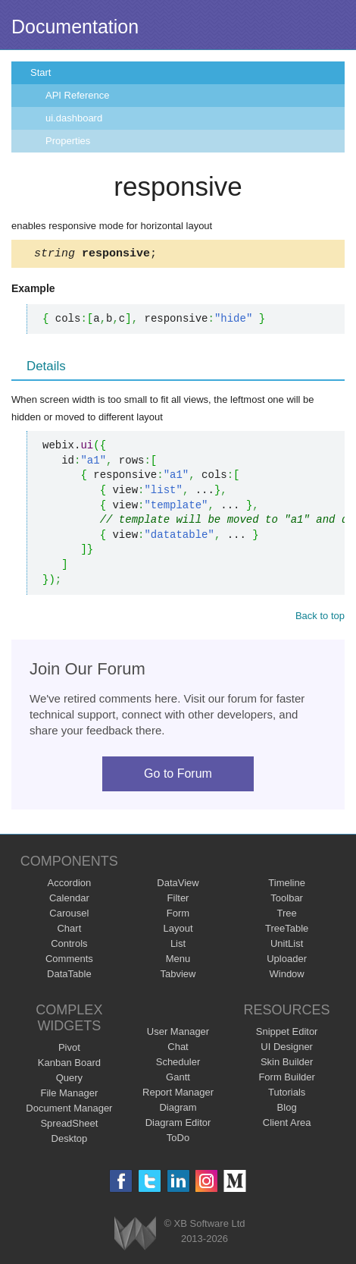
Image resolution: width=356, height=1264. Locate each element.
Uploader (287, 961)
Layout (177, 930)
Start (40, 72)
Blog (287, 1109)
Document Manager (69, 1110)
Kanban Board (69, 1065)
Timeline (286, 885)
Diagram (177, 1109)
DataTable (69, 976)
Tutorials (286, 1094)
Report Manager (178, 1094)
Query (69, 1080)
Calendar (69, 900)
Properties (67, 140)
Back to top (320, 618)
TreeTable (286, 930)
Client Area (287, 1124)
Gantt (178, 1079)
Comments (69, 961)
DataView (177, 885)
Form (178, 915)
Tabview (178, 976)
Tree (287, 915)
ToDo (178, 1140)
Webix (135, 1235)
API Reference (77, 95)
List (178, 945)
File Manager (69, 1095)
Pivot (69, 1049)
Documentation (75, 26)
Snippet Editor (287, 1033)
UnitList (286, 945)
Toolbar (286, 900)
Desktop (70, 1140)
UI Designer (287, 1049)
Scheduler (178, 1064)
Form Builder (286, 1079)
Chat (177, 1049)
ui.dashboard (73, 118)
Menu (178, 961)
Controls (69, 945)
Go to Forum (178, 775)
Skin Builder (287, 1064)
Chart (69, 930)
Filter (178, 900)
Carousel (69, 915)
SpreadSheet (69, 1125)
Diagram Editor (178, 1124)
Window (287, 976)
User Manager (178, 1033)
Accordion (69, 885)
